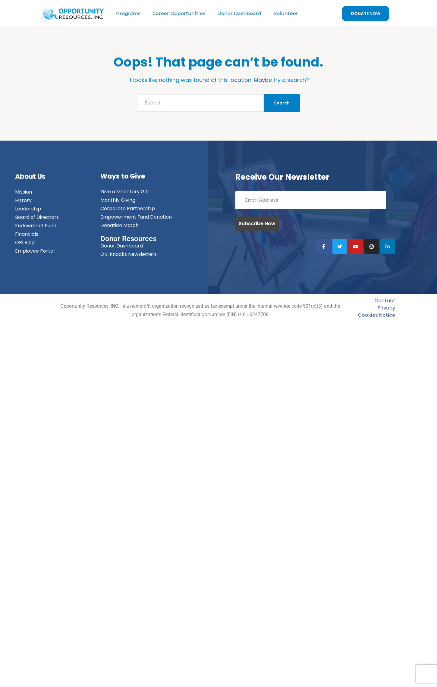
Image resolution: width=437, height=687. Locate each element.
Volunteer (285, 13)
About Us (30, 176)
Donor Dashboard (239, 13)
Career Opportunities (178, 13)
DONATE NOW (365, 14)
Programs (128, 13)
